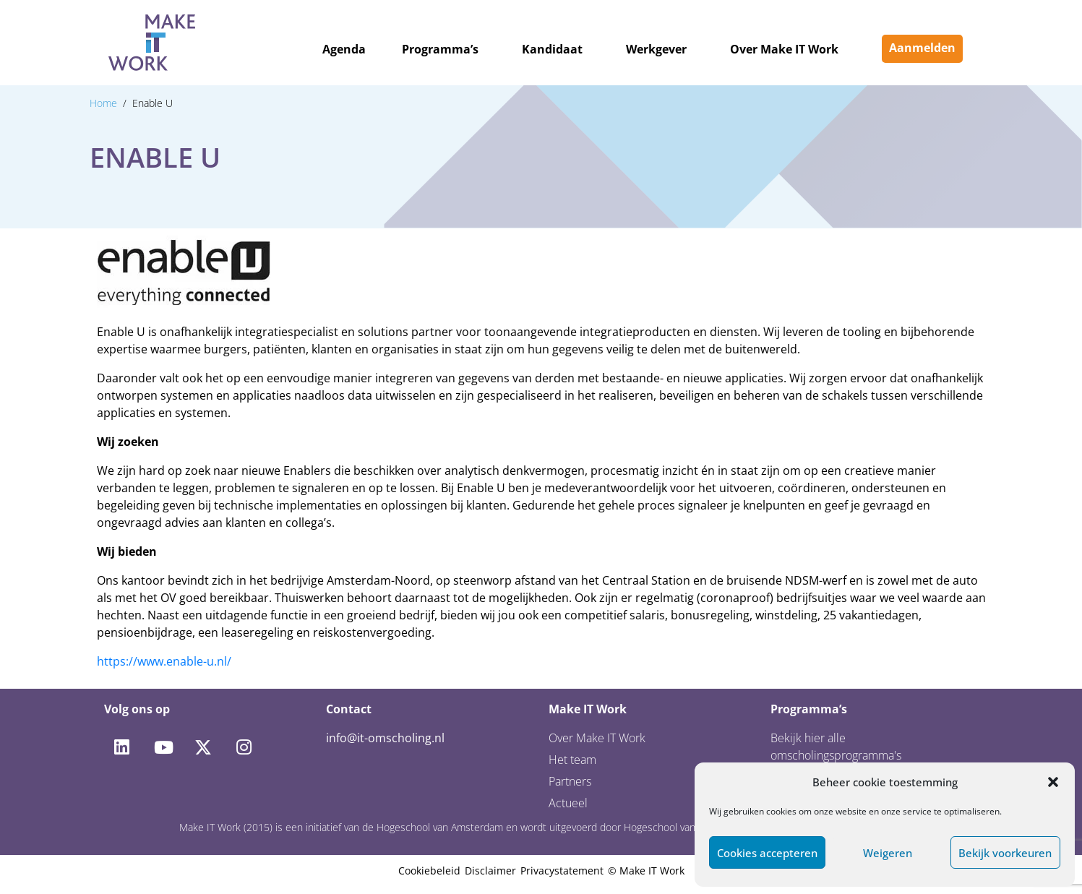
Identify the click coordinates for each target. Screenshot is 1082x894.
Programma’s (440, 49)
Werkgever (656, 49)
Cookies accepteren (767, 853)
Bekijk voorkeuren (1005, 853)
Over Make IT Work (784, 49)
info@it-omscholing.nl (385, 738)
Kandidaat (552, 49)
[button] (1053, 782)
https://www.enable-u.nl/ (164, 661)
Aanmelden (922, 48)
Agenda (344, 49)
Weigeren (887, 853)
